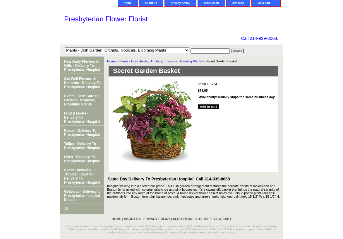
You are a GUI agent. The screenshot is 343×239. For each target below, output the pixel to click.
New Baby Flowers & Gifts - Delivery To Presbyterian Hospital (82, 65)
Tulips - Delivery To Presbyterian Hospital (82, 146)
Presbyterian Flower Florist (106, 19)
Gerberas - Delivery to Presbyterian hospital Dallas (82, 196)
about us (151, 3)
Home (111, 61)
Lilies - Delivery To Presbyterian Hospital (82, 159)
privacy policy (180, 3)
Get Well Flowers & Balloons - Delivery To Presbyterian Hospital (82, 83)
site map (238, 3)
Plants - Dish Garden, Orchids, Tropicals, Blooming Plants (160, 61)
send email (211, 3)
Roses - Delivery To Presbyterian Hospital (82, 133)
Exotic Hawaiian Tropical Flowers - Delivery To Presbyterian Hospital (82, 176)
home (128, 3)
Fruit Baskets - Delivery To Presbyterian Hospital (82, 117)
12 (66, 209)
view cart (264, 3)
